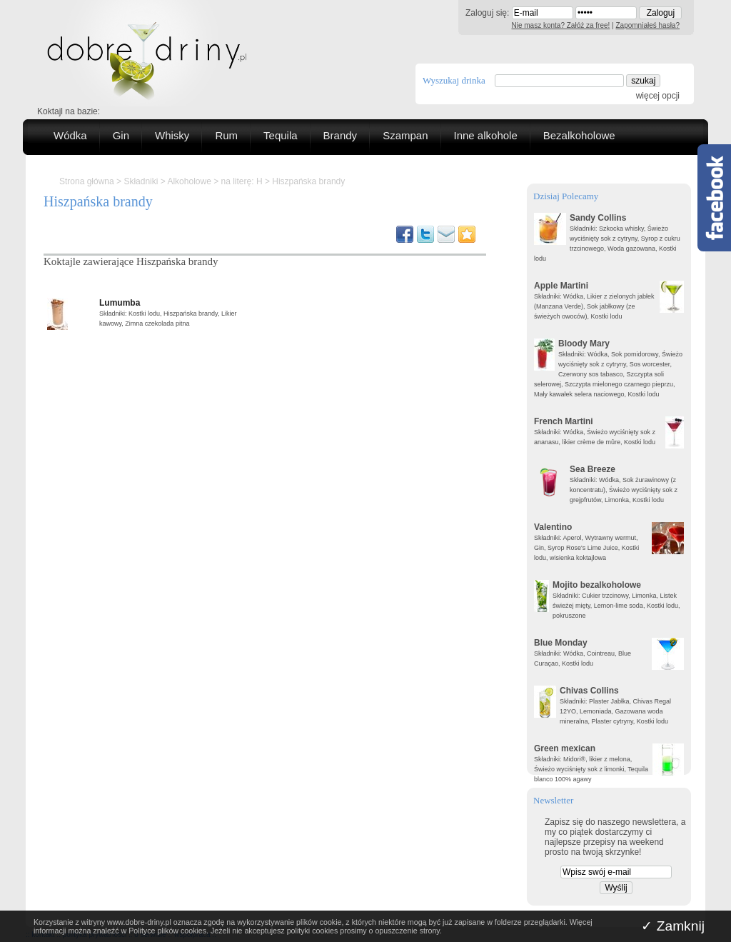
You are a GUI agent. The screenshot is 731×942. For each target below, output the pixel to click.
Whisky (172, 135)
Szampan (405, 135)
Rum (226, 135)
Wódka (70, 135)
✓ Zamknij (673, 925)
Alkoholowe (189, 181)
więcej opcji (658, 96)
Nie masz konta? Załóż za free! (561, 25)
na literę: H (242, 181)
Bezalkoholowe (579, 135)
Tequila (280, 135)
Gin (121, 135)
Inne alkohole (486, 135)
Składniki (140, 181)
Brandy (340, 135)
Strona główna (86, 181)
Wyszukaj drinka (454, 80)
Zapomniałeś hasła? (648, 25)
